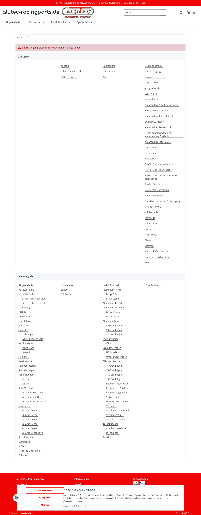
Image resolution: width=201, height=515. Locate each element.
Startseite (150, 217)
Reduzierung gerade (117, 392)
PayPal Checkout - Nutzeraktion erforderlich (161, 177)
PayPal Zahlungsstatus (157, 189)
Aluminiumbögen (112, 321)
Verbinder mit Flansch (33, 397)
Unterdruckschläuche (117, 401)
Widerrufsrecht (69, 77)
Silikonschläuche (111, 361)
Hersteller (150, 158)
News (148, 240)
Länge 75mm (113, 312)
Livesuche (150, 229)
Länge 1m (27, 352)
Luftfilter (107, 343)
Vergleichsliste (152, 88)
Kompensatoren (27, 365)
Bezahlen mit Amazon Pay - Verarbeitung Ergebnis (159, 134)
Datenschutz (109, 71)
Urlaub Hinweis (153, 206)
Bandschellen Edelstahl (34, 298)
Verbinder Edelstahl (32, 392)
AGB (105, 77)
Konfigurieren (45, 498)
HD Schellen (112, 352)
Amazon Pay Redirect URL (158, 127)
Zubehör (23, 455)
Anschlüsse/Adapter (116, 428)
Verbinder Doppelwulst (118, 410)
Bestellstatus (152, 147)
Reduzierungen (27, 370)
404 (147, 262)
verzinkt (26, 383)
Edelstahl (27, 379)
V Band (22, 446)
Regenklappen (26, 374)
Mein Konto (151, 234)
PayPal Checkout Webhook (159, 164)
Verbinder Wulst (114, 414)
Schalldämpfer (26, 437)
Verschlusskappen (115, 419)
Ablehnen (45, 505)
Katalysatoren (26, 361)
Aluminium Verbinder (114, 307)
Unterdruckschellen (116, 356)
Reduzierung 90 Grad (117, 388)
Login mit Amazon (154, 121)
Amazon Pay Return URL (158, 141)
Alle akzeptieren (45, 490)
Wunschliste (151, 99)
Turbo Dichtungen (31, 450)
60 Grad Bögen (30, 423)
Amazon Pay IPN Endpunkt (159, 116)
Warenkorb (151, 93)
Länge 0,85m (112, 298)
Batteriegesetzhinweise (157, 257)
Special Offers (153, 285)
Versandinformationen (157, 251)
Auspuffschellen (27, 294)
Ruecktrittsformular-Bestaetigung (162, 201)
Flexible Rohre (26, 343)
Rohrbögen (24, 406)
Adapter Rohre (26, 289)
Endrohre (24, 325)
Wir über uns (152, 223)
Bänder (64, 289)
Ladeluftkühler (110, 338)
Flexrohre (24, 356)
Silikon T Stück (113, 397)
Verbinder (111, 406)
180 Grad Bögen (114, 334)
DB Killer (23, 312)
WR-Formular (152, 212)
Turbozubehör (110, 423)
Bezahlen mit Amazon (156, 110)
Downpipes (24, 316)
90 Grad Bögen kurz (32, 432)
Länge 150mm (113, 316)
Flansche (23, 330)
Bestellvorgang (153, 71)
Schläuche (66, 294)
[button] (181, 12)
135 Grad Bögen (114, 374)
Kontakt (65, 65)
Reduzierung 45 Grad (117, 383)
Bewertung (150, 153)
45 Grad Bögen (30, 419)
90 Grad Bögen (30, 428)
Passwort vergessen (155, 77)
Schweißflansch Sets (32, 338)
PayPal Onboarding (155, 184)
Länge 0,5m (28, 347)
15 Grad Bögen (30, 410)
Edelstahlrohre (26, 321)
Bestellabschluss (153, 65)
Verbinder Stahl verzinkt (34, 401)
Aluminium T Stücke (113, 303)
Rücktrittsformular (155, 195)
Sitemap (149, 245)
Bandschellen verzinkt (33, 303)
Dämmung (24, 307)
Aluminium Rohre (112, 289)
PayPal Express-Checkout (158, 169)
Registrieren (151, 82)
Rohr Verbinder (27, 388)
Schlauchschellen (112, 347)
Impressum (109, 65)
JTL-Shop (188, 513)
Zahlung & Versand (71, 71)
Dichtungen (28, 334)
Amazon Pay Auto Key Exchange (162, 104)
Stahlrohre (24, 441)
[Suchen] (142, 13)
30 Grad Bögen (30, 414)
